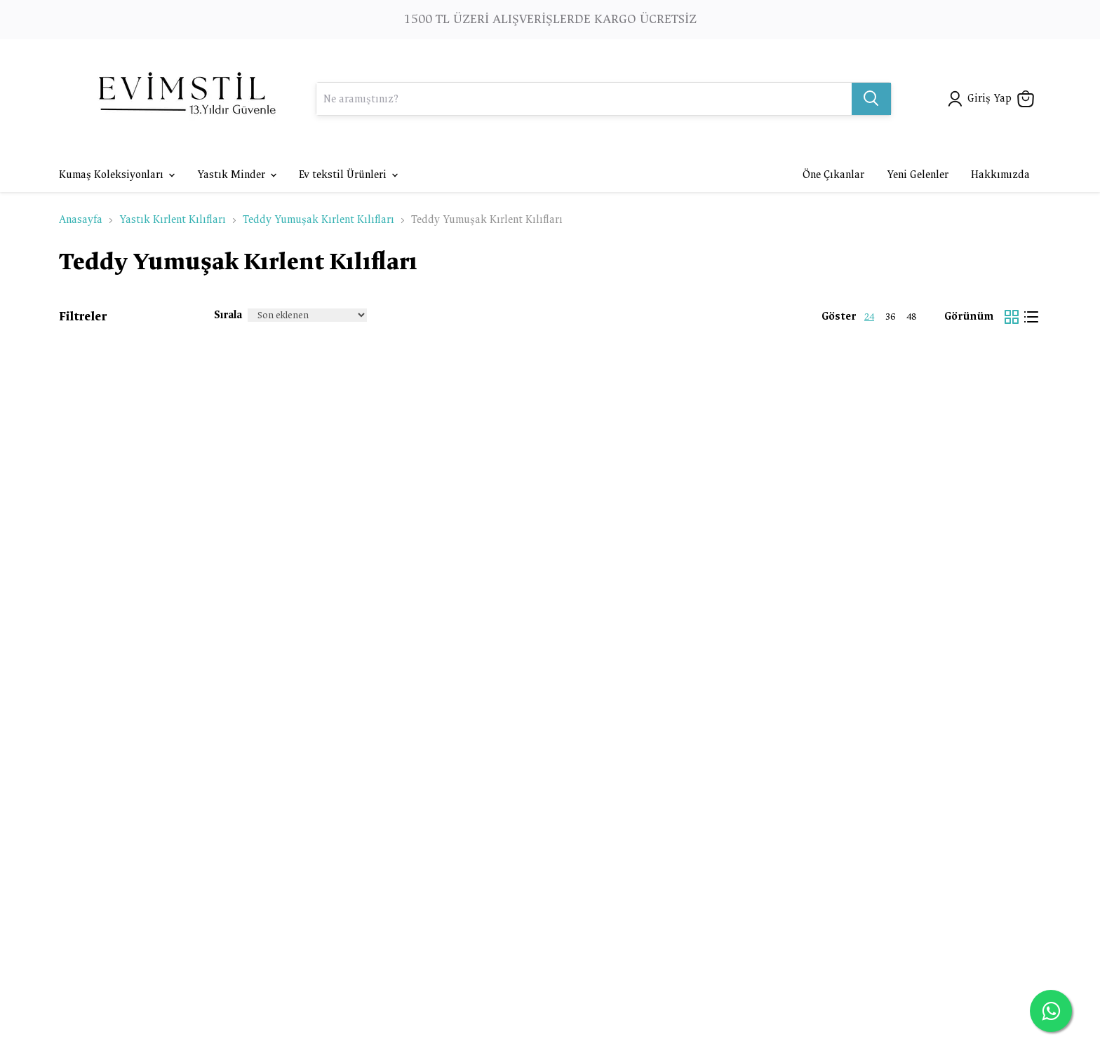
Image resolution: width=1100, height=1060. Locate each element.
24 (869, 316)
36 (890, 316)
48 (911, 316)
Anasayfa (80, 219)
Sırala (228, 315)
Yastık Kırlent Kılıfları (172, 219)
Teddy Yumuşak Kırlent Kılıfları (318, 219)
